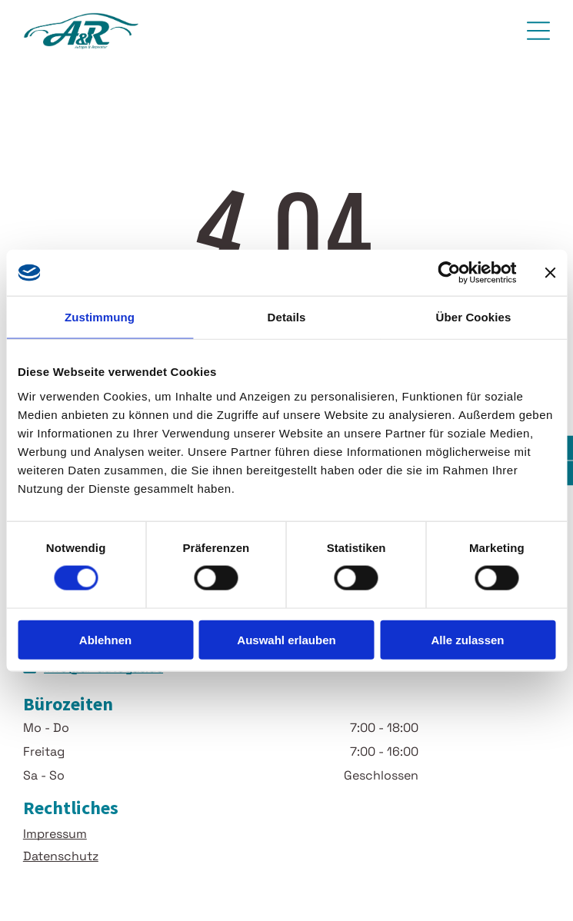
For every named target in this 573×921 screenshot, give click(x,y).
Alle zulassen (467, 640)
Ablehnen (105, 640)
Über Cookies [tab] (473, 317)
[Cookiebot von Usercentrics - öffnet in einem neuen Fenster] (448, 272)
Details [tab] (287, 317)
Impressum (55, 834)
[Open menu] (538, 30)
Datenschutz (60, 856)
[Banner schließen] (550, 273)
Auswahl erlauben (286, 640)
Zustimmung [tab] (100, 317)
